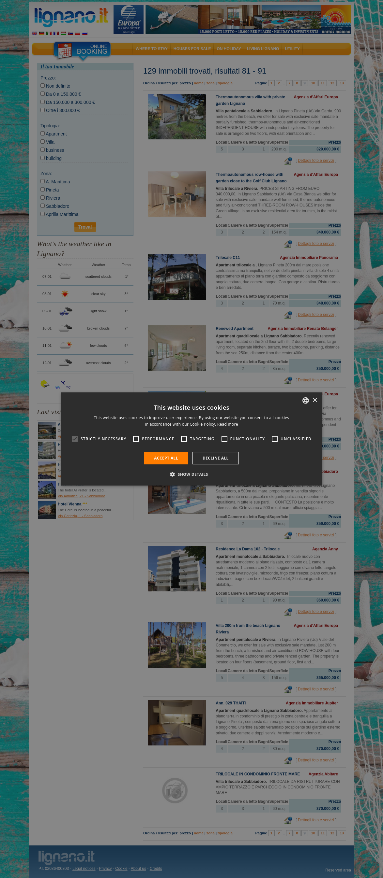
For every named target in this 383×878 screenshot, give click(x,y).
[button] (191, 474)
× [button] (314, 400)
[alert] (191, 439)
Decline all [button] (216, 458)
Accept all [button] (166, 458)
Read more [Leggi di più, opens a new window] (227, 424)
